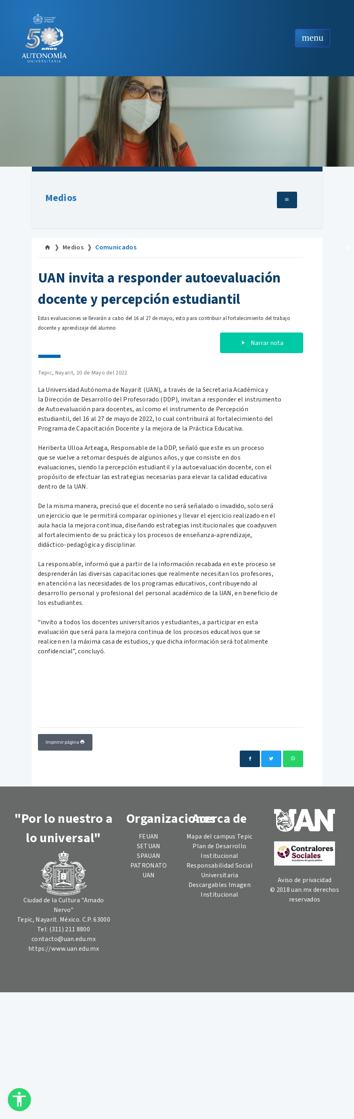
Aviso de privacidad (304, 880)
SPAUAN (148, 855)
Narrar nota (261, 343)
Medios (61, 198)
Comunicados (115, 247)
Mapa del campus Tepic (219, 836)
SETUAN (149, 846)
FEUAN (149, 836)
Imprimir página (65, 742)
